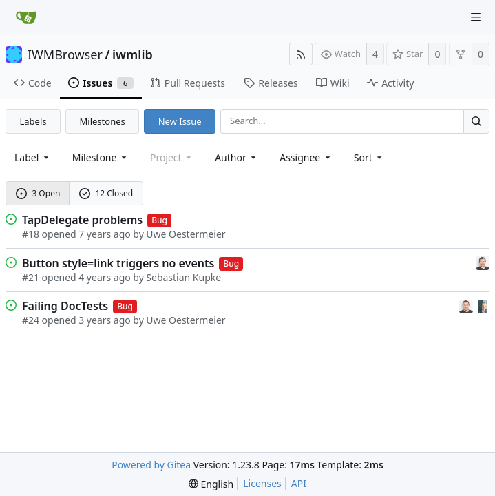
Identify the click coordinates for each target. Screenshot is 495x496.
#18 (30, 233)
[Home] (26, 17)
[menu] (369, 157)
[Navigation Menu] (475, 17)
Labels (33, 121)
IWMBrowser (65, 54)
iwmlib (132, 54)
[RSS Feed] (301, 54)
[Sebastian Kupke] (482, 262)
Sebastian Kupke (183, 277)
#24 (30, 320)
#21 (30, 277)
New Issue (180, 121)
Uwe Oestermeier (185, 233)
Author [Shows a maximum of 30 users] (236, 157)
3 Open (38, 193)
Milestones (102, 121)
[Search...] (476, 121)
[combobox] (33, 157)
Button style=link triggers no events (118, 263)
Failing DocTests (65, 306)
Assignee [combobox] (306, 157)
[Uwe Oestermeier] (482, 305)
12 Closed (106, 193)
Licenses (262, 483)
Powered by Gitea (151, 464)
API (298, 483)
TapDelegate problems (82, 220)
